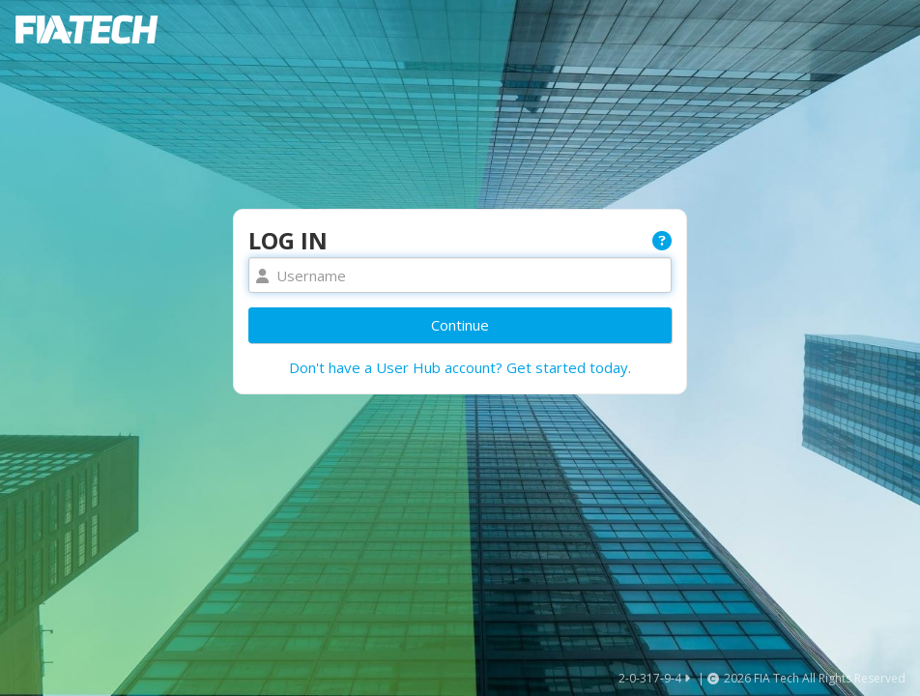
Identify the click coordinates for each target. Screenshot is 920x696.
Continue (460, 324)
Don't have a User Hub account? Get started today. (460, 367)
